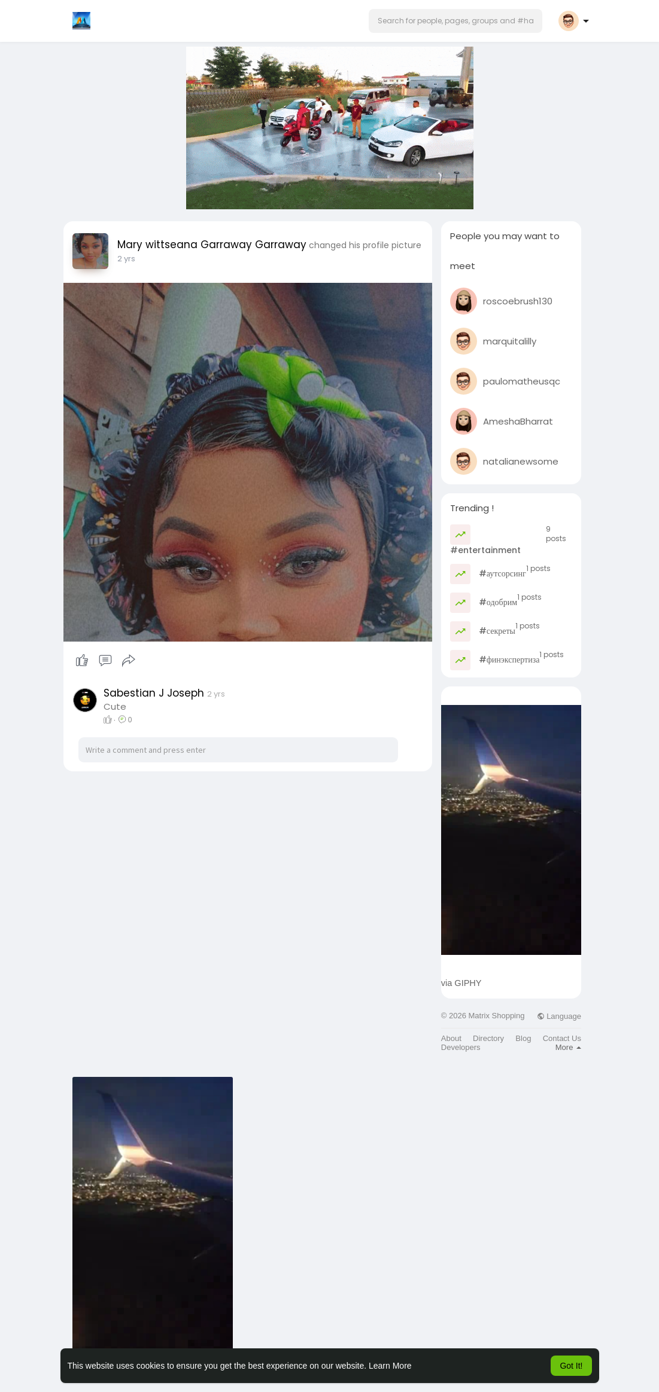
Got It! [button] (571, 1365)
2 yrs (126, 258)
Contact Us (562, 1038)
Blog (523, 1038)
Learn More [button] (390, 1365)
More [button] (568, 1047)
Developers (461, 1047)
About (451, 1038)
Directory (488, 1038)
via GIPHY (461, 983)
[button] (455, 21)
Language (559, 1016)
